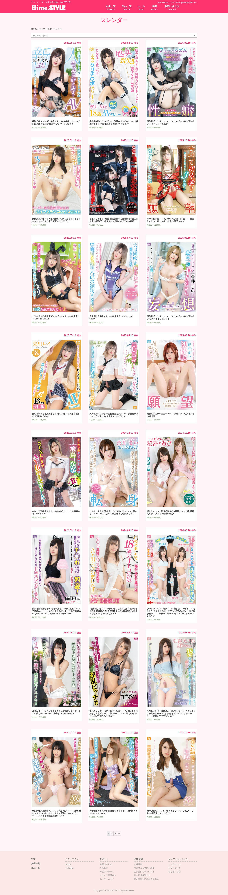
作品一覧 (127, 7)
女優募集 (138, 864)
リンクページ (174, 864)
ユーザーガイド (107, 879)
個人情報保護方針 (142, 875)
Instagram (69, 868)
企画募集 (104, 868)
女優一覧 (111, 7)
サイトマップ (174, 868)
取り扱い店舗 (174, 871)
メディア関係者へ (108, 875)
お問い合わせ (172, 7)
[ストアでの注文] (114, 35)
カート (141, 7)
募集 (154, 7)
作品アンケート (107, 871)
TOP (33, 859)
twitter (68, 864)
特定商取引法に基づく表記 (146, 879)
